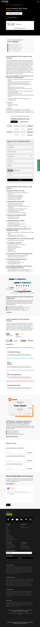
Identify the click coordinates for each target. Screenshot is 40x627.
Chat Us (9, 514)
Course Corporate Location (11, 539)
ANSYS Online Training (10, 566)
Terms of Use (11, 610)
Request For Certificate (25, 548)
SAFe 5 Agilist (20, 594)
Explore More (9, 344)
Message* (9, 173)
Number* (9, 168)
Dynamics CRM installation (18, 583)
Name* (8, 159)
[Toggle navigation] (38, 2)
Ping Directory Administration (26, 605)
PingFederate (27, 603)
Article (7, 528)
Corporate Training (24, 546)
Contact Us (8, 534)
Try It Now (9, 312)
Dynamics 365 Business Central (12, 591)
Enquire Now (30, 126)
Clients (7, 530)
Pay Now (20, 558)
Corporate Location (9, 538)
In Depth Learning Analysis (11, 546)
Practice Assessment (10, 547)
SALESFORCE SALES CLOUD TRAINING (24, 572)
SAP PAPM (17, 605)
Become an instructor (25, 527)
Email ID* (9, 163)
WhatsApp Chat (38, 165)
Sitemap (26, 611)
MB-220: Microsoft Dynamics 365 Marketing (19, 579)
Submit (20, 180)
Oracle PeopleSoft (28, 602)
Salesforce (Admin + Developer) (17, 584)
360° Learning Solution (10, 544)
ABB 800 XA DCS (9, 603)
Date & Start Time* (11, 154)
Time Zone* (9, 149)
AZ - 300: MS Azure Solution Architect (20, 569)
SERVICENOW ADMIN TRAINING (26, 568)
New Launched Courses (25, 547)
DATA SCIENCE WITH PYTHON (11, 573)
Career (22, 526)
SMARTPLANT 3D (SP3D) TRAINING (12, 568)
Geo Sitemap (8, 535)
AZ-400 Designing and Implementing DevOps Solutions (17, 579)
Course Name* (10, 145)
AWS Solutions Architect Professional (23, 585)
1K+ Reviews (14, 24)
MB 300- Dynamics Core (19, 602)
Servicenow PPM (9, 602)
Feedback (8, 531)
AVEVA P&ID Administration (11, 594)
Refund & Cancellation (20, 610)
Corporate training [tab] (24, 121)
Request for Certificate (12, 436)
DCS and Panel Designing (18, 603)
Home (7, 4)
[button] (7, 505)
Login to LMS (8, 548)
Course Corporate (9, 540)
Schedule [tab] (14, 121)
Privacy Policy (29, 610)
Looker (25, 594)
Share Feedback (10, 483)
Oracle (10, 4)
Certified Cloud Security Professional (18, 595)
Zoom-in (29, 408)
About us (7, 526)
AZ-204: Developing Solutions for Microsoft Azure (23, 581)
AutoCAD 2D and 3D (26, 592)
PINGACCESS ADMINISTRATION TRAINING (18, 570)
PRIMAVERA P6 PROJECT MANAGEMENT (23, 566)
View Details (9, 452)
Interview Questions (12, 17)
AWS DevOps (9, 583)
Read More (12, 493)
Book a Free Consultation (20, 28)
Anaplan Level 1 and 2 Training (12, 606)
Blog (7, 527)
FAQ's (7, 532)
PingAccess (15, 592)
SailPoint (20, 592)
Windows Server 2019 (10, 605)
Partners (22, 544)
